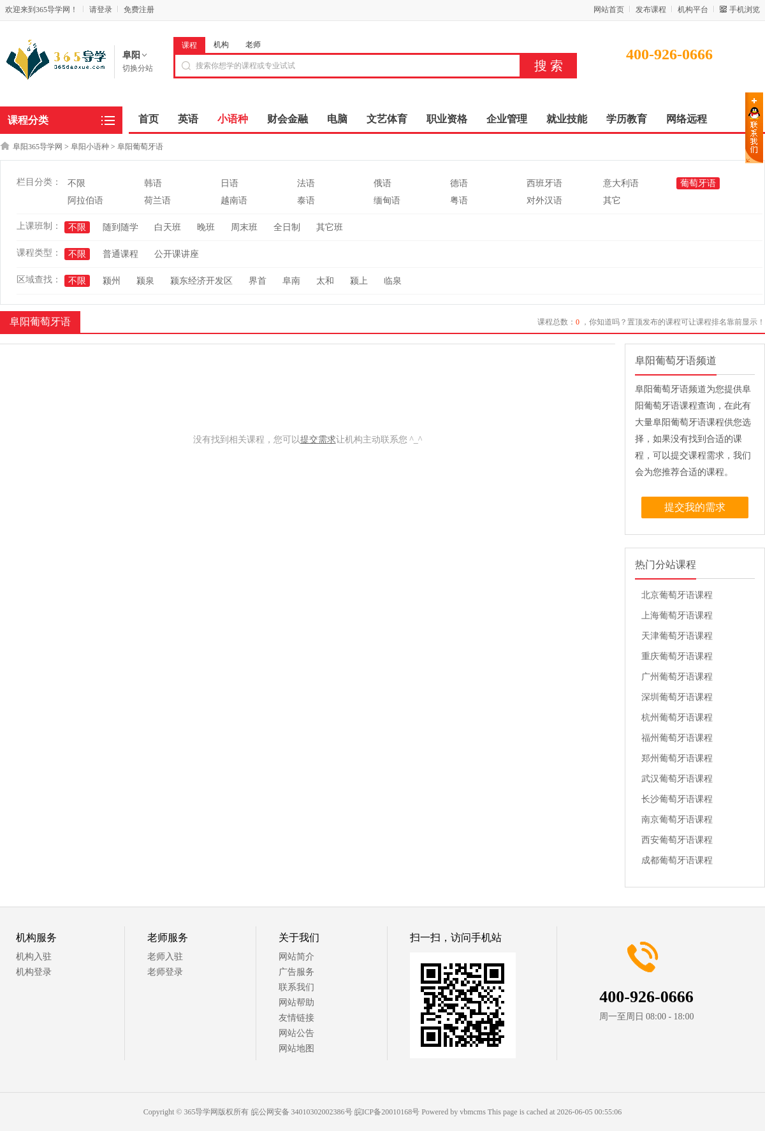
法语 (306, 183)
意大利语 (621, 183)
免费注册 (139, 9)
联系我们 (296, 987)
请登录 (100, 9)
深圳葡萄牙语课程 (677, 697)
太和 (325, 281)
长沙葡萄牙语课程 (677, 799)
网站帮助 (296, 1002)
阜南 (291, 281)
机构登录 (34, 972)
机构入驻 (34, 956)
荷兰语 (157, 200)
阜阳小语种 (90, 146)
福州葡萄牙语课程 (677, 738)
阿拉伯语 (85, 200)
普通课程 (120, 254)
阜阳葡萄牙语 (140, 146)
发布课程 (651, 9)
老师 (253, 44)
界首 (257, 281)
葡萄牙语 (698, 183)
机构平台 (693, 9)
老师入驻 (165, 956)
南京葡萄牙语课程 (677, 819)
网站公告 (296, 1033)
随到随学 (120, 227)
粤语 (459, 200)
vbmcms (473, 1111)
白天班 (167, 227)
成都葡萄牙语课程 (677, 860)
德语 (459, 183)
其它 (612, 200)
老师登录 (165, 972)
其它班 (329, 227)
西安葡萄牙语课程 (677, 840)
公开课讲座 (176, 254)
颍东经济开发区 (201, 281)
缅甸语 (387, 200)
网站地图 (296, 1048)
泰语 (306, 200)
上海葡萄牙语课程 (677, 615)
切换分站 (137, 68)
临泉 (393, 281)
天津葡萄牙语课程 (677, 636)
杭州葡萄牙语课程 (677, 717)
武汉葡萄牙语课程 (677, 779)
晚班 (206, 227)
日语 (229, 183)
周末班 (244, 227)
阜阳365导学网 (37, 146)
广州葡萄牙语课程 (677, 677)
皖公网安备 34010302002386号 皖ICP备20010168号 (335, 1111)
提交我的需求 (694, 507)
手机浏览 (744, 9)
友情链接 (296, 1018)
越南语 (234, 200)
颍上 (359, 281)
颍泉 (145, 281)
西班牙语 (544, 183)
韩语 (153, 183)
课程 (189, 45)
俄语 (382, 183)
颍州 (111, 281)
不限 (76, 183)
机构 (221, 44)
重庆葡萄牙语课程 (677, 656)
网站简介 (296, 956)
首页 (148, 118)
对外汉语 (544, 200)
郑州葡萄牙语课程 (677, 758)
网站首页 (609, 9)
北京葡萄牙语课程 (677, 595)
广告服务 (296, 972)
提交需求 (318, 439)
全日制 (286, 227)
